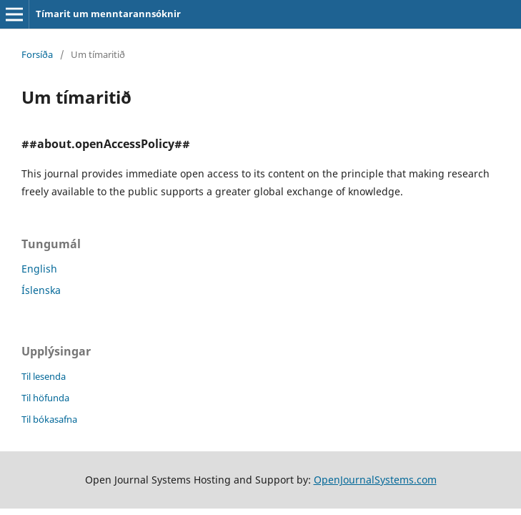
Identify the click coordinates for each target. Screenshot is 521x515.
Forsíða (37, 54)
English (39, 268)
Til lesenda (43, 376)
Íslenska (41, 290)
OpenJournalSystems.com (375, 479)
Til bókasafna (49, 419)
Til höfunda (45, 397)
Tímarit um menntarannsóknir (108, 13)
